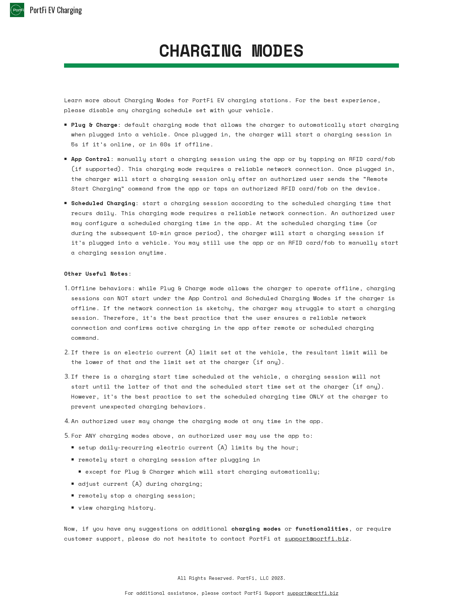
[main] (231, 50)
